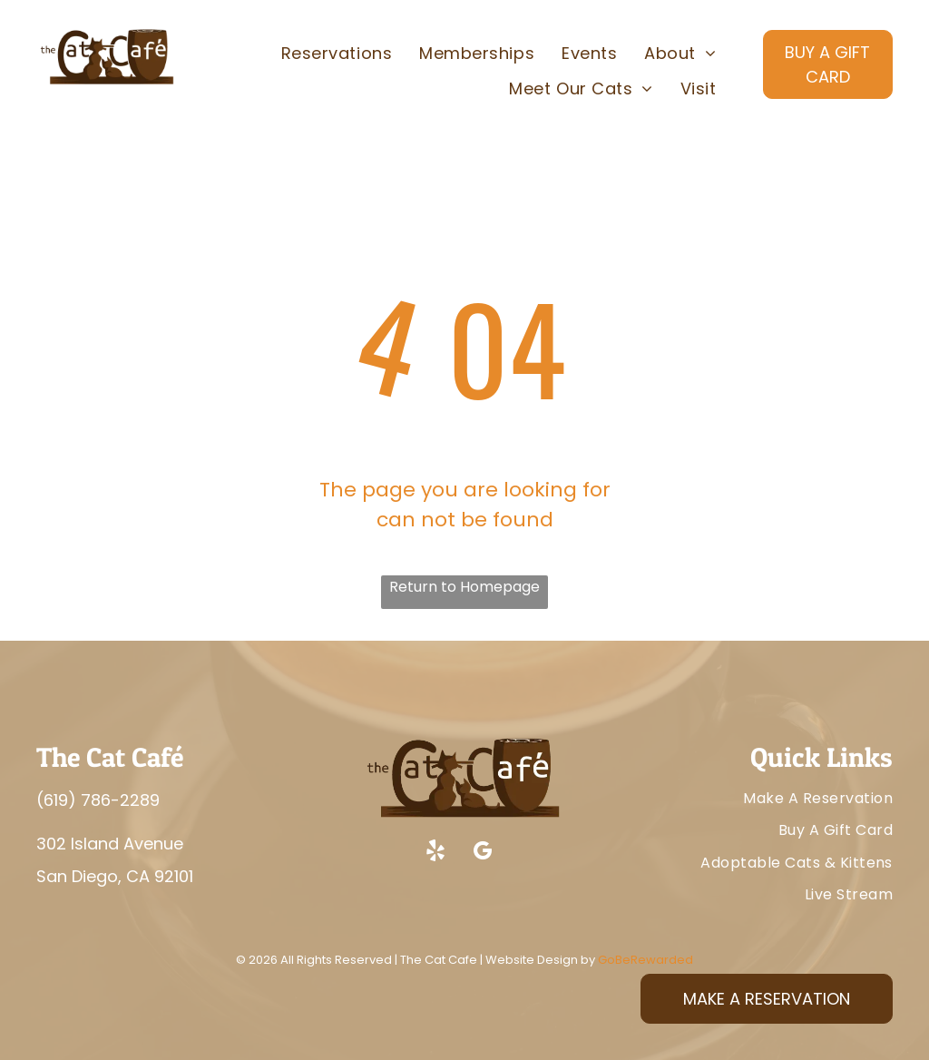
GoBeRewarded (645, 959)
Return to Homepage (464, 586)
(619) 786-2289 (98, 800)
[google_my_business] (482, 853)
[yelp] (435, 853)
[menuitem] (337, 53)
